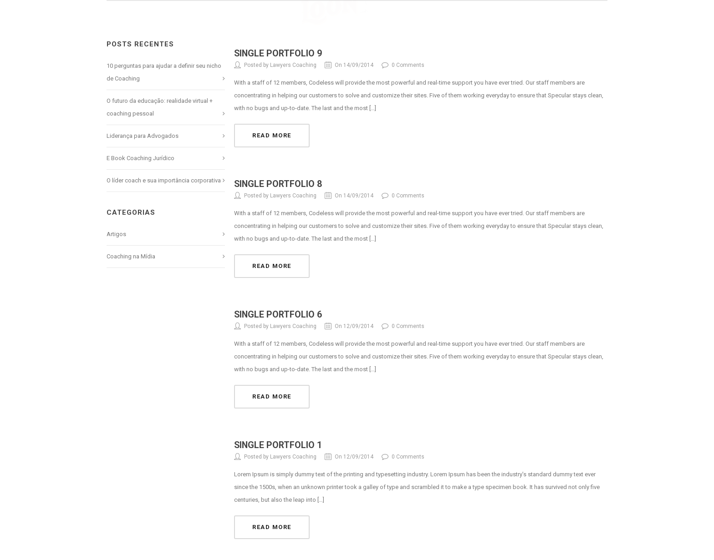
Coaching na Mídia (131, 256)
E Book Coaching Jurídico (140, 158)
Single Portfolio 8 (278, 183)
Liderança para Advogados (142, 135)
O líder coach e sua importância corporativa (164, 180)
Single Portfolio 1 (278, 443)
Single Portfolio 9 (278, 53)
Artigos (116, 234)
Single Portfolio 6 (278, 313)
